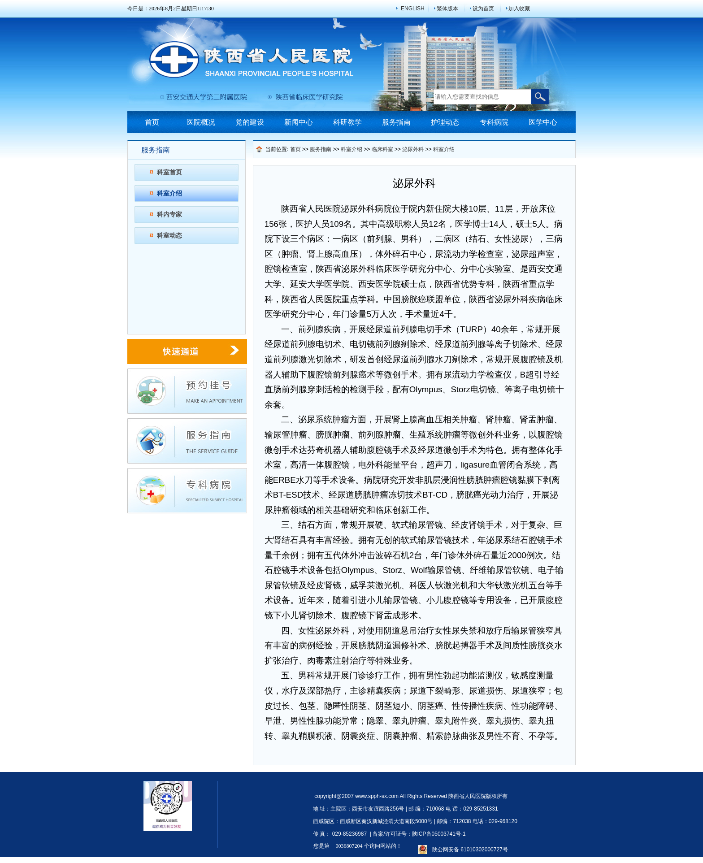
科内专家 (169, 214)
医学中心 (543, 122)
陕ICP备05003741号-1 (439, 834)
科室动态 (169, 235)
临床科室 (382, 149)
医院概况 (201, 122)
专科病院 (494, 122)
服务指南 (396, 122)
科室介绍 (169, 193)
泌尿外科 (413, 149)
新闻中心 (298, 122)
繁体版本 (447, 8)
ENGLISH (413, 8)
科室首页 (169, 172)
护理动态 (445, 122)
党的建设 (249, 122)
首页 (152, 122)
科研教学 (347, 122)
